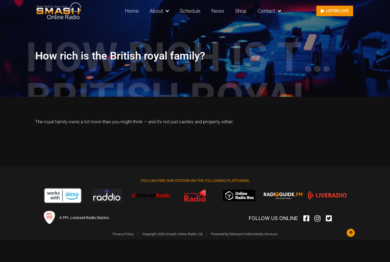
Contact (269, 11)
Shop (241, 11)
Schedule (190, 11)
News (217, 11)
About (159, 11)
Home (132, 11)
